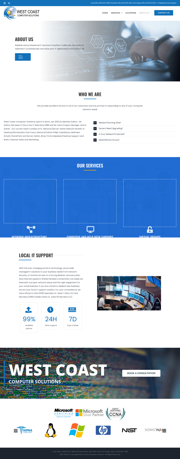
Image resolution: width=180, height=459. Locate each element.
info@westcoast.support (167, 3)
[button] (134, 123)
